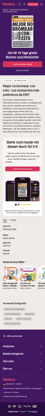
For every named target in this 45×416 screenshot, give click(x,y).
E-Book (6, 253)
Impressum (8, 392)
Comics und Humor (23, 319)
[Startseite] (10, 4)
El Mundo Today (9, 229)
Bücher (5, 10)
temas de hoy (9, 238)
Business (8, 319)
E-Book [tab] (13, 220)
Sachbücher (29, 314)
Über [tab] (5, 220)
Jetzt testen (33, 4)
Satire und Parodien (12, 324)
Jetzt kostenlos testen (22, 64)
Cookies (16, 392)
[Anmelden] (24, 4)
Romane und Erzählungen (19, 10)
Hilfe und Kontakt (12, 335)
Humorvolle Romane (10, 12)
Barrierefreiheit (8, 388)
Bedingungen (36, 388)
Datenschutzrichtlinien (23, 388)
